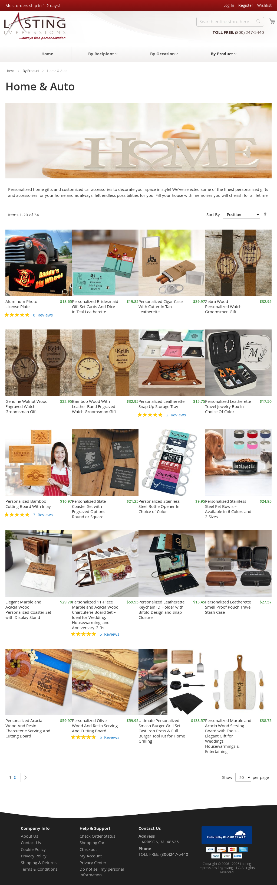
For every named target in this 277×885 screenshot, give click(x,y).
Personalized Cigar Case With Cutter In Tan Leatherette (160, 306)
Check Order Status (97, 836)
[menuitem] (47, 54)
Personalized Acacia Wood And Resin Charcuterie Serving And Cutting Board (27, 728)
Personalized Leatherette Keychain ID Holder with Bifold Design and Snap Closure (161, 609)
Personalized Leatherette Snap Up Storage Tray (161, 404)
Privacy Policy (34, 855)
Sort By (213, 214)
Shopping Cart (93, 842)
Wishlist (264, 5)
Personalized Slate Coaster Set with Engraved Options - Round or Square (90, 508)
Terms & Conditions (39, 869)
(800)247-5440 (174, 854)
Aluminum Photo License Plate (21, 304)
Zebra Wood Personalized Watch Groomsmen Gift (223, 306)
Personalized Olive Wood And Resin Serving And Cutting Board (95, 725)
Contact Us (31, 842)
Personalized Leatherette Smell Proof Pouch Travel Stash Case (228, 607)
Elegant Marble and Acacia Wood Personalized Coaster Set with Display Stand (28, 609)
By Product (31, 70)
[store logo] (33, 25)
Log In (228, 5)
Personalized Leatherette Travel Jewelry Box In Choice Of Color (228, 406)
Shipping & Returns (39, 862)
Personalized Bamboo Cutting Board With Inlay (28, 503)
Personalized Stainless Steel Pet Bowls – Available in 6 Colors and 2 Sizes (228, 508)
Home (10, 70)
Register (245, 5)
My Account (91, 855)
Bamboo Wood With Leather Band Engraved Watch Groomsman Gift (94, 406)
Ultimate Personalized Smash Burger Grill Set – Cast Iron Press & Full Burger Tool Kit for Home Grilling (161, 731)
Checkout (88, 849)
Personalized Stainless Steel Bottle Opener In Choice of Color (159, 506)
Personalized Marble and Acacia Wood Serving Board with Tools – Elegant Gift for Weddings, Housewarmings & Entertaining (228, 736)
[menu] (138, 54)
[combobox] (230, 22)
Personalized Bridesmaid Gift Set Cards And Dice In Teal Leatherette (95, 306)
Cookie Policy (33, 849)
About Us (29, 836)
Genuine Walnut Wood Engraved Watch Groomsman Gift (26, 406)
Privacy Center (93, 862)
